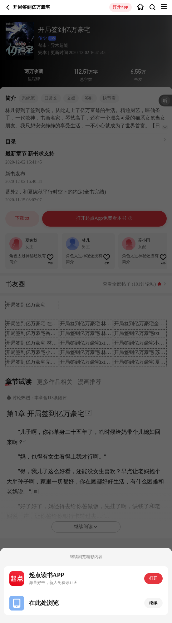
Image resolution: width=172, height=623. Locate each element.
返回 (8, 7)
